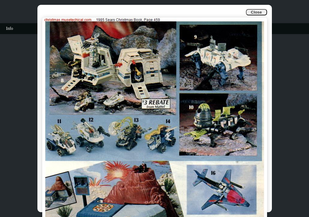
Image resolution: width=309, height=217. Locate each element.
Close (256, 12)
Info (9, 28)
